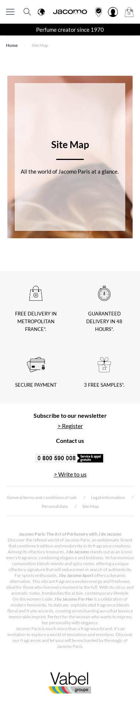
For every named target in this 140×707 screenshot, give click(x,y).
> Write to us (70, 474)
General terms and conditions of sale (42, 497)
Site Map (90, 506)
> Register (70, 425)
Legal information (108, 497)
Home (12, 45)
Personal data (55, 506)
